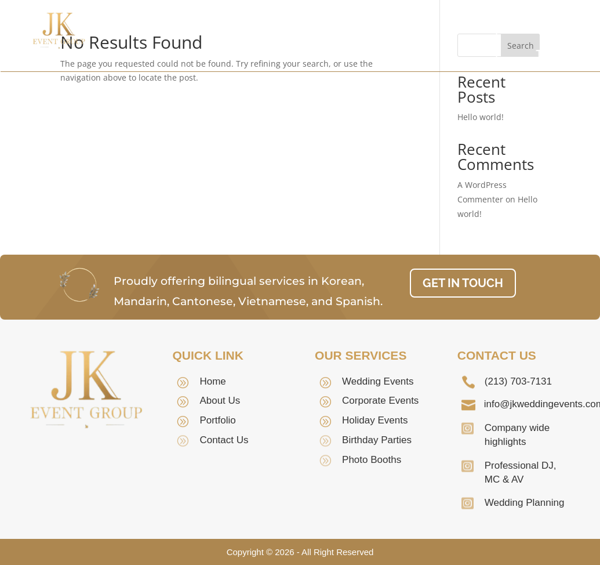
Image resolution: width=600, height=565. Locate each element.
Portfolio (263, 53)
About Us (241, 36)
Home (177, 36)
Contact (329, 53)
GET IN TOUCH (554, 44)
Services (395, 36)
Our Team (313, 36)
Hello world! (480, 116)
